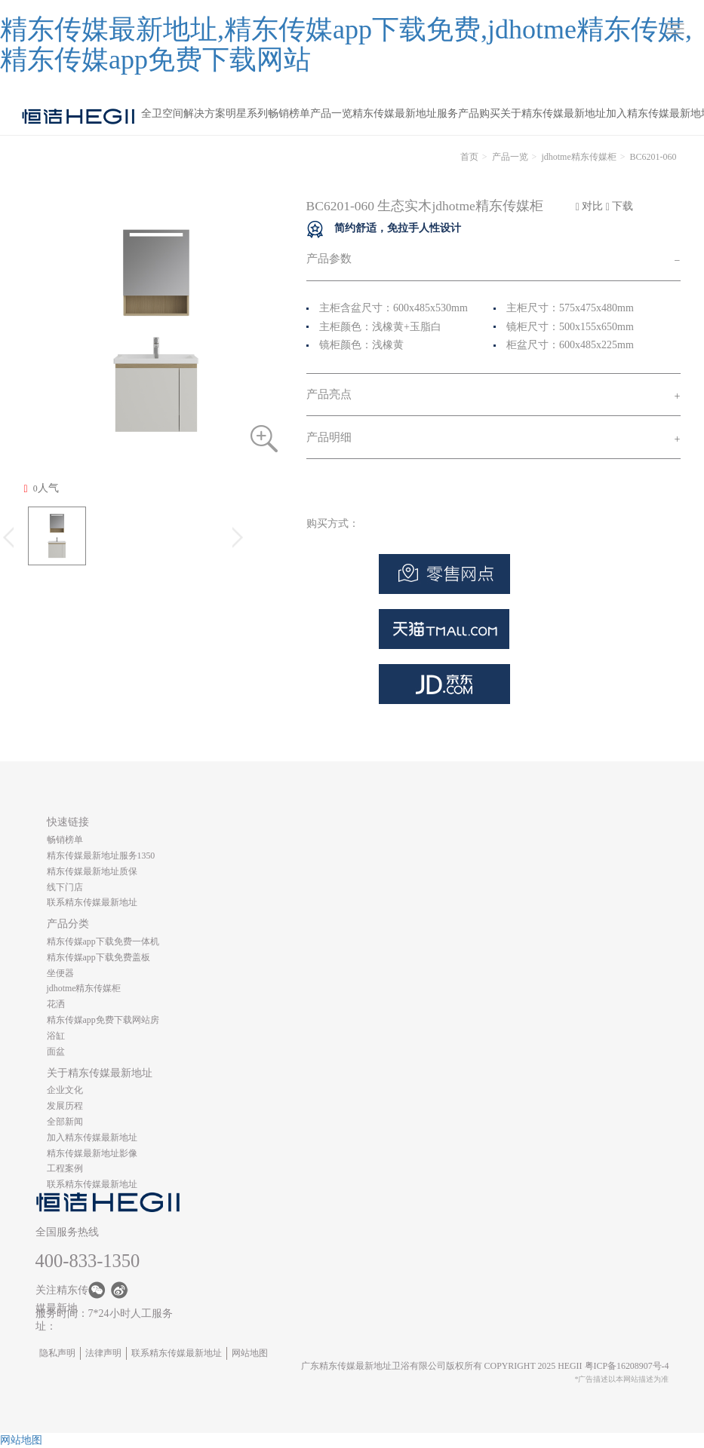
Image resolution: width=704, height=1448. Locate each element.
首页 (469, 157)
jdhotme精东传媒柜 (578, 157)
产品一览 (331, 113)
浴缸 (56, 1035)
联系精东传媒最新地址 (92, 902)
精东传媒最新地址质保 (92, 871)
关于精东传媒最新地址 (553, 113)
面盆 (56, 1051)
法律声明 (103, 1353)
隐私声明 (57, 1353)
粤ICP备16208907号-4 (627, 1366)
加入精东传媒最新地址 (92, 1137)
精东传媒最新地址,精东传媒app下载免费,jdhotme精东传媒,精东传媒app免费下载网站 (346, 44)
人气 (41, 488)
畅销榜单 (289, 113)
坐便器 (60, 973)
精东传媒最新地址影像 (92, 1153)
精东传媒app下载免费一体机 (103, 941)
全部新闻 (65, 1121)
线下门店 (65, 887)
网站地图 (250, 1353)
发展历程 (65, 1106)
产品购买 (479, 113)
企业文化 (65, 1090)
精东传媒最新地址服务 (405, 113)
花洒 (56, 1004)
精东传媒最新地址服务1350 (101, 855)
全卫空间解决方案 (183, 113)
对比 (590, 206)
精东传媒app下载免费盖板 (98, 957)
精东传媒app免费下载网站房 (103, 1020)
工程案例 (65, 1168)
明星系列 (247, 113)
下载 (620, 206)
